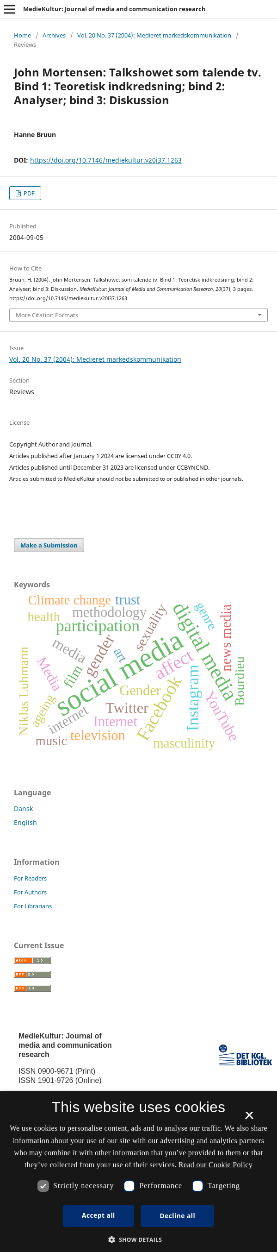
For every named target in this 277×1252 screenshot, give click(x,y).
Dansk (23, 808)
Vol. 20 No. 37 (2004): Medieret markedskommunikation (154, 35)
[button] (138, 1240)
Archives (54, 35)
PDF (28, 193)
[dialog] (138, 1171)
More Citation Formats (47, 315)
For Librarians (33, 906)
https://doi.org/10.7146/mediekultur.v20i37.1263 (106, 160)
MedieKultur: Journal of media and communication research (114, 9)
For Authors (30, 892)
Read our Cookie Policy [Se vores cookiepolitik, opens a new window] (215, 1165)
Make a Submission (49, 545)
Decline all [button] (177, 1215)
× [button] (249, 1118)
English (25, 822)
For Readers (30, 878)
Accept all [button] (98, 1215)
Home (22, 35)
